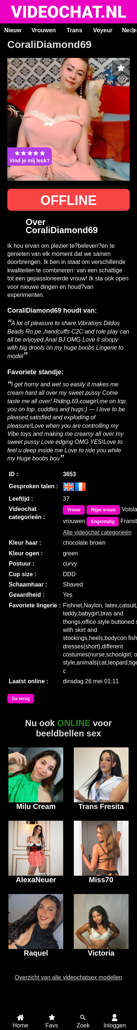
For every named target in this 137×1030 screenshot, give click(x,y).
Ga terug (21, 698)
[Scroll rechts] (133, 30)
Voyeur (103, 30)
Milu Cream (36, 806)
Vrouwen (43, 30)
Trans (74, 30)
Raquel (36, 953)
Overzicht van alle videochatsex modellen (68, 977)
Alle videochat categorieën (97, 532)
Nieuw (12, 30)
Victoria (101, 953)
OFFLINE (69, 200)
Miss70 (101, 880)
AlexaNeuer (36, 880)
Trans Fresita (101, 806)
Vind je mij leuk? (29, 156)
